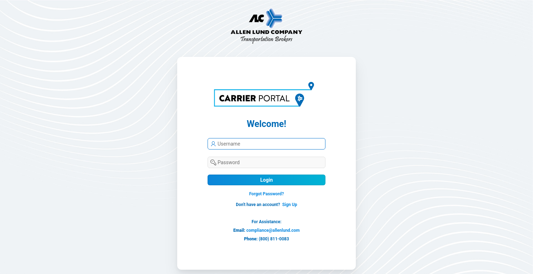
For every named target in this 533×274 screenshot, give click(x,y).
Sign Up (289, 204)
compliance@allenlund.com (273, 230)
